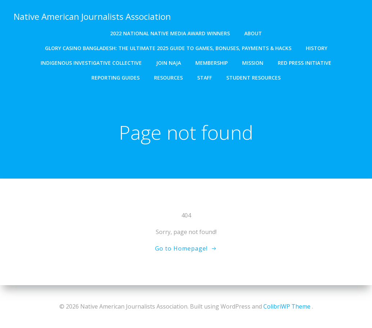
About (253, 32)
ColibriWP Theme (286, 306)
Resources (168, 76)
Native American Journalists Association (92, 16)
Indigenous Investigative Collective (91, 62)
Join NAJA (168, 62)
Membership (211, 62)
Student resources (253, 76)
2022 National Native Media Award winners (170, 32)
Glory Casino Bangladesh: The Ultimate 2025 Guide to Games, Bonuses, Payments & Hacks (168, 47)
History (316, 47)
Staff (204, 76)
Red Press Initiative (304, 62)
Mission (252, 62)
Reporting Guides (115, 76)
